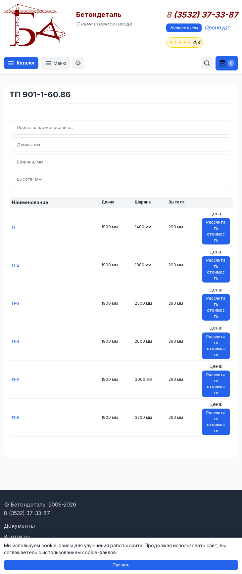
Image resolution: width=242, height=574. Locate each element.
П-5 (16, 380)
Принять (121, 564)
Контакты (17, 536)
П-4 (16, 341)
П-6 (16, 418)
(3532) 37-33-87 (202, 15)
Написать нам (184, 27)
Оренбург (216, 27)
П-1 (15, 227)
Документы (19, 525)
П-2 (16, 265)
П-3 (16, 303)
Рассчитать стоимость (215, 231)
